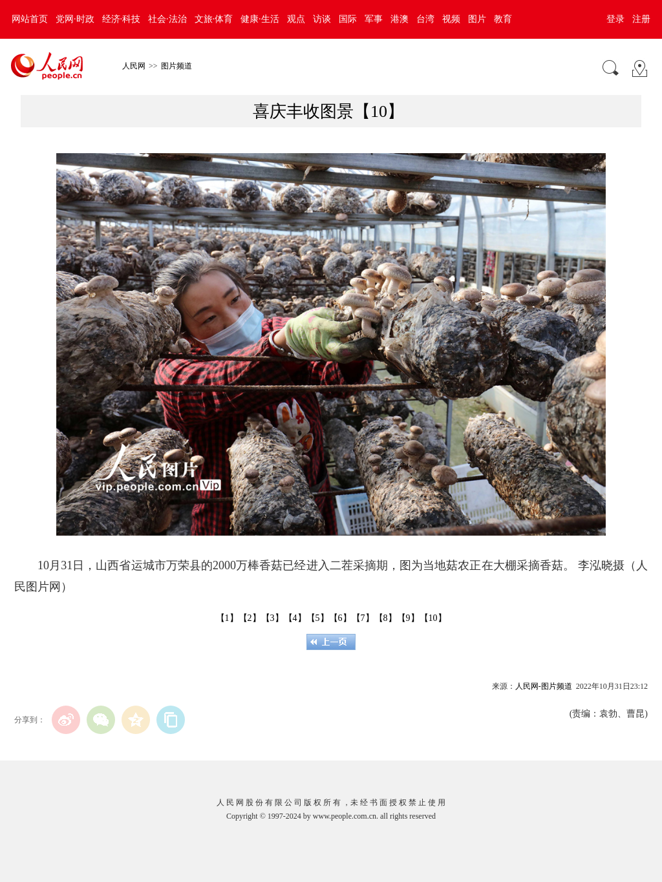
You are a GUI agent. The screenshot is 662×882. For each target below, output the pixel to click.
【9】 (408, 618)
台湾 (425, 19)
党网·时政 (75, 19)
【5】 (317, 618)
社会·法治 (167, 19)
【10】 (433, 618)
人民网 (133, 65)
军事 (374, 19)
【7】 (363, 618)
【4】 (295, 618)
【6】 (340, 618)
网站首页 (30, 19)
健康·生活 (259, 19)
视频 (451, 19)
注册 (641, 19)
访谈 (322, 19)
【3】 (272, 618)
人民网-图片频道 (543, 686)
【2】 (250, 618)
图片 (477, 19)
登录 (615, 19)
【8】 (385, 618)
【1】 (227, 618)
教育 (503, 19)
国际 (348, 19)
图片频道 (176, 65)
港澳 (399, 19)
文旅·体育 (214, 19)
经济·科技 (121, 19)
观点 (296, 19)
